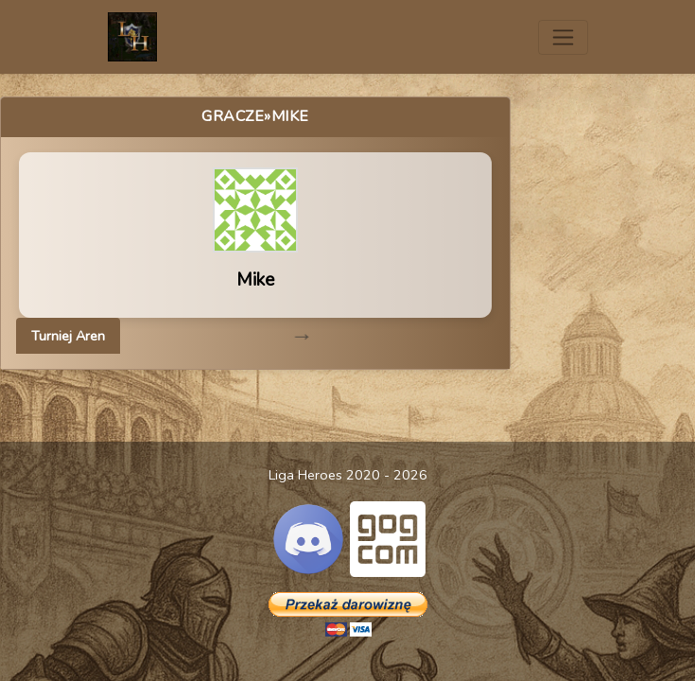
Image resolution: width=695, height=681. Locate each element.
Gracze (232, 116)
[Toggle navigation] (563, 37)
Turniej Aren (68, 335)
